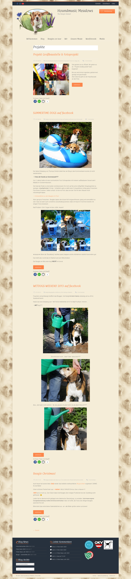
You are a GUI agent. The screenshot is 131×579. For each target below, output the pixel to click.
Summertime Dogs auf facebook (61, 119)
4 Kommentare (91, 480)
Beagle (46, 292)
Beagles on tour (54, 39)
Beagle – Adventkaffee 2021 (23, 554)
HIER (34, 493)
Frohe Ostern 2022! (21, 549)
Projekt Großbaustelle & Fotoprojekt (55, 54)
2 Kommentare (87, 61)
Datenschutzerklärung (103, 575)
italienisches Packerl (68, 480)
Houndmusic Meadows (75, 10)
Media (102, 39)
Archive (94, 575)
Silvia (53, 546)
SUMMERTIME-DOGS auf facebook (53, 113)
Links (113, 4)
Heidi (53, 550)
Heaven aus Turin (59, 480)
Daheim (61, 61)
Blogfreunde (57, 61)
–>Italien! (56, 489)
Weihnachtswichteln (78, 480)
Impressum (112, 575)
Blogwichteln (81, 484)
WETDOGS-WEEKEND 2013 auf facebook (57, 286)
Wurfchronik (91, 39)
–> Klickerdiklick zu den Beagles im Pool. (46, 196)
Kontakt (97, 4)
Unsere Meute (76, 39)
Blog (42, 39)
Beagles (52, 61)
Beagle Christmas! (44, 473)
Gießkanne (57, 292)
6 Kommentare (79, 292)
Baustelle (47, 61)
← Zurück (36, 530)
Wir (65, 39)
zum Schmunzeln (78, 119)
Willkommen (31, 39)
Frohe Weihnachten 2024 (22, 546)
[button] (35, 101)
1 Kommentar (89, 119)
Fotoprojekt (66, 61)
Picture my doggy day (74, 61)
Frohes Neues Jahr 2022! (22, 552)
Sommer (51, 119)
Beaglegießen (52, 292)
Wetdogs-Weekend (67, 292)
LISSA (61, 292)
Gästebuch (106, 4)
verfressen (71, 119)
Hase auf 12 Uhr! (61, 556)
